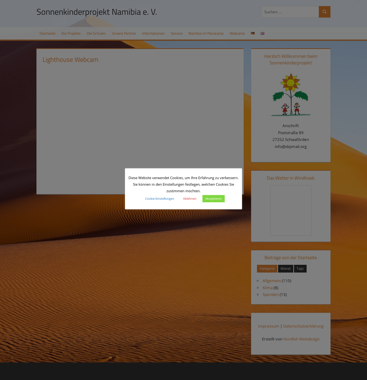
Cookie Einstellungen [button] (159, 198)
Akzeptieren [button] (213, 198)
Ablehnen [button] (189, 198)
